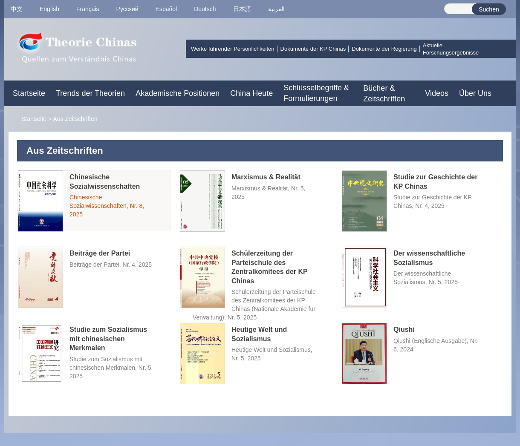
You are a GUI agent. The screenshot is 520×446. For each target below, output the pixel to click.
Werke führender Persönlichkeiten (232, 49)
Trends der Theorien (90, 93)
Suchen (489, 9)
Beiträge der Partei (99, 253)
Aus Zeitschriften (75, 118)
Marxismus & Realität (265, 177)
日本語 (242, 9)
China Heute (251, 93)
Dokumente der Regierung (384, 49)
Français (87, 9)
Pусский (127, 9)
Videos (436, 93)
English (49, 9)
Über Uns (475, 93)
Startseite (29, 93)
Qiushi (404, 329)
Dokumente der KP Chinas (313, 49)
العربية (276, 9)
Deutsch (205, 9)
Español (166, 9)
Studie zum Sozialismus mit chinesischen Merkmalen (108, 338)
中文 (17, 9)
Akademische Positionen (178, 93)
